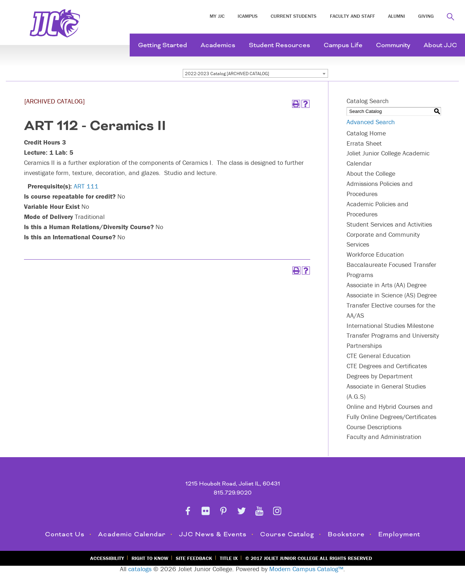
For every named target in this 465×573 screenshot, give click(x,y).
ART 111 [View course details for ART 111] (86, 186)
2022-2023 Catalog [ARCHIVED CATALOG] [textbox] (227, 73)
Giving (426, 16)
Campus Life (343, 45)
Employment (399, 534)
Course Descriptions (374, 427)
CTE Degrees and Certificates (387, 366)
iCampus (248, 16)
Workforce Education (375, 254)
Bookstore (346, 534)
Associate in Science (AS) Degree (392, 295)
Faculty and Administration (384, 436)
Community (393, 45)
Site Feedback (194, 558)
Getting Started (162, 45)
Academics (218, 45)
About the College (371, 173)
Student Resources (279, 45)
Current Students (293, 16)
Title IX (229, 558)
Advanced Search (371, 122)
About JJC (440, 45)
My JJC (217, 16)
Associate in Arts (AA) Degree (386, 285)
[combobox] (255, 73)
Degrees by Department (380, 376)
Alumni (396, 16)
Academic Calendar (132, 534)
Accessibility (107, 558)
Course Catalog (287, 534)
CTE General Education (379, 355)
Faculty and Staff (352, 16)
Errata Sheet (364, 143)
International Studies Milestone (390, 325)
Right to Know (150, 558)
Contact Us (65, 534)
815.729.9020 (233, 493)
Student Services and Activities (389, 224)
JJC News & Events (213, 534)
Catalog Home (366, 133)
